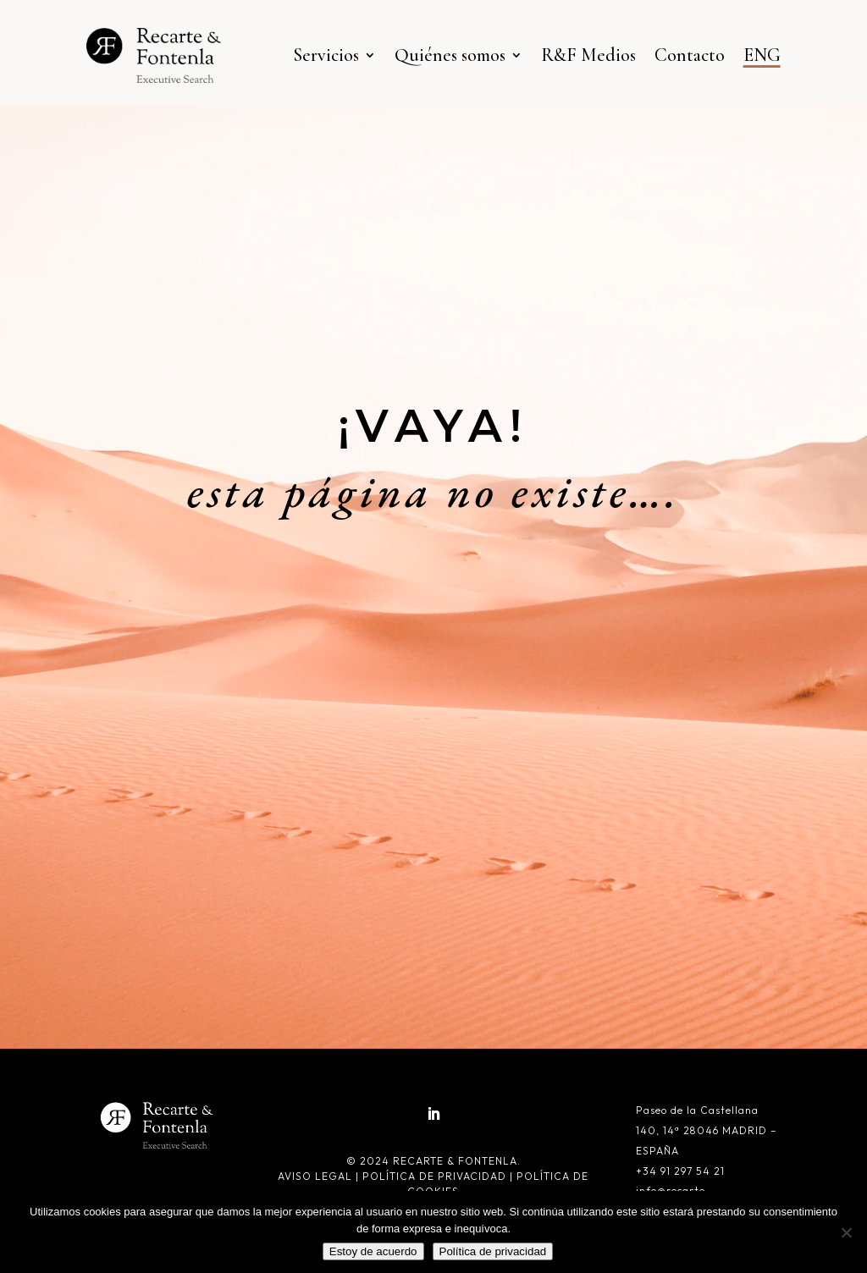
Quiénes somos (450, 55)
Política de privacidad (434, 1176)
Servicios (326, 55)
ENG (762, 55)
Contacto (689, 55)
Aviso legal (317, 1176)
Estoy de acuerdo (373, 1251)
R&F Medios (588, 55)
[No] (845, 1232)
